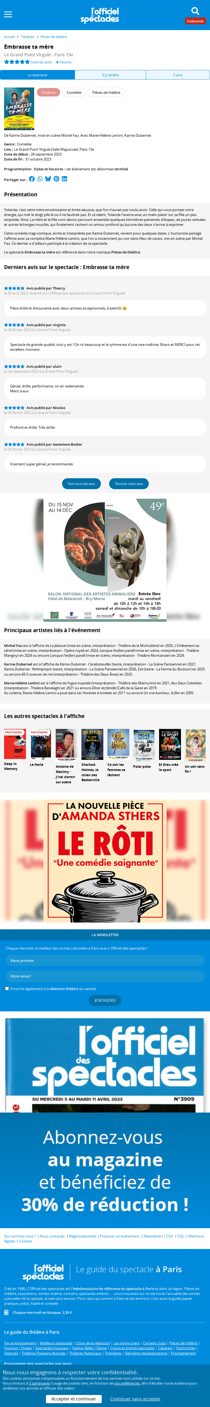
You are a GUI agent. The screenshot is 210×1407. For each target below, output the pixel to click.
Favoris (63, 62)
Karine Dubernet (18, 664)
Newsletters (153, 1236)
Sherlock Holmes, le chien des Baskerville (90, 772)
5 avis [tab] (177, 74)
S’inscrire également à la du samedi (53, 988)
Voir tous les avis (81, 483)
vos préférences (127, 1383)
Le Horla (36, 764)
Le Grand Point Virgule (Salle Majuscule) (46, 149)
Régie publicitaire (83, 1236)
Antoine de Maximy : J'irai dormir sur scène (65, 774)
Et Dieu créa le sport (168, 767)
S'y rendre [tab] (110, 74)
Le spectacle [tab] (37, 74)
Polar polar (142, 766)
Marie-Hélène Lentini (22, 683)
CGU (180, 1236)
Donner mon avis (129, 483)
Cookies (25, 1241)
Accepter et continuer (73, 1399)
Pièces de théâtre (125, 252)
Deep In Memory (11, 766)
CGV (169, 1236)
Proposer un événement (119, 1236)
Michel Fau (13, 645)
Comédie (24, 144)
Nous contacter (52, 1236)
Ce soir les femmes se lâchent (116, 769)
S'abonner (195, 20)
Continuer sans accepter (135, 1399)
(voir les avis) (41, 62)
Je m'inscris (105, 1000)
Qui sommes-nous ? (20, 1236)
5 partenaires (39, 1383)
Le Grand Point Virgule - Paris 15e (38, 55)
